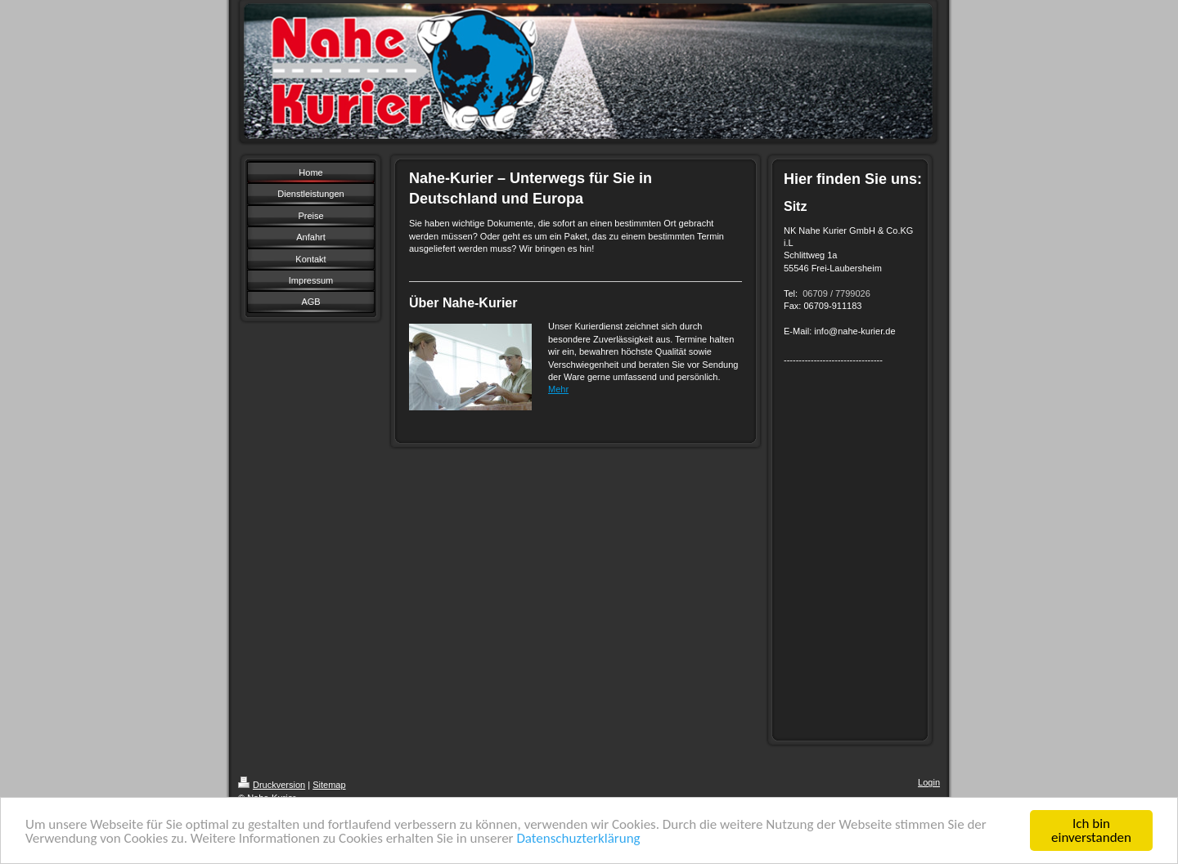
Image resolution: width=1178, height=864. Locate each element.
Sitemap (328, 785)
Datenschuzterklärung (578, 838)
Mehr (558, 389)
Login (929, 782)
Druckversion (271, 785)
